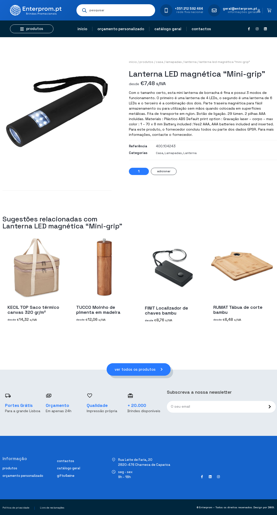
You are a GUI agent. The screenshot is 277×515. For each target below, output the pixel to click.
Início (82, 28)
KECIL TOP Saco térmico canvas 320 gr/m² (33, 309)
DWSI (271, 507)
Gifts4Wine (65, 476)
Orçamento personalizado (120, 28)
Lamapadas (174, 62)
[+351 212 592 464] (166, 10)
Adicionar (163, 171)
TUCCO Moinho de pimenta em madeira (98, 309)
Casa (159, 62)
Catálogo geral (167, 28)
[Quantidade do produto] (139, 171)
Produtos (146, 62)
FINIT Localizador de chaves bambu (166, 310)
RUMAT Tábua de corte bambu (238, 309)
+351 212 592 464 (189, 8)
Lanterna (190, 62)
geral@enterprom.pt (240, 8)
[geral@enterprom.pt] (214, 10)
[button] (31, 28)
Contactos (201, 28)
